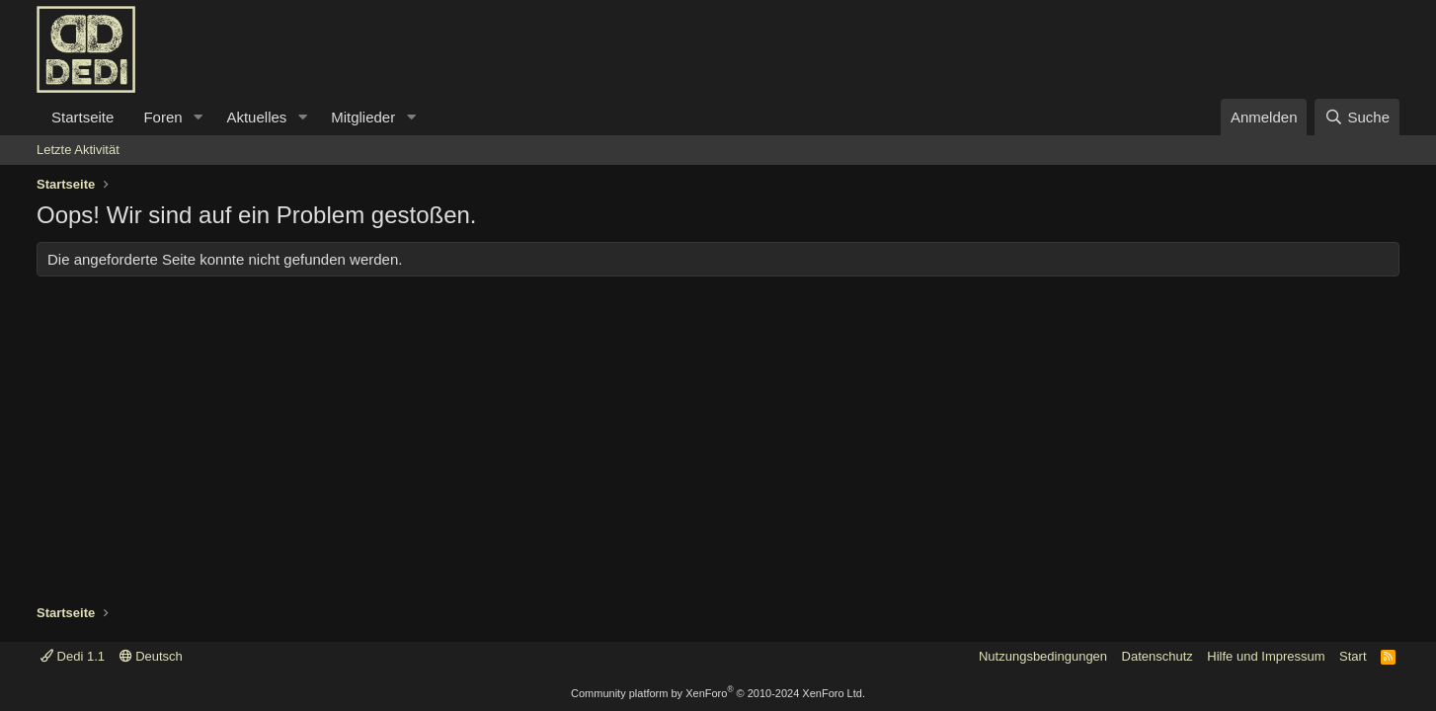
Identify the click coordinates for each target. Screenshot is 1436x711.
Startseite (82, 117)
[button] (197, 117)
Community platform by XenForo (718, 693)
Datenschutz (1157, 656)
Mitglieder (363, 117)
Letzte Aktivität (78, 149)
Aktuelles (256, 117)
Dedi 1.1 (72, 656)
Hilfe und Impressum (1265, 656)
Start (1352, 656)
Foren (162, 117)
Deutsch (151, 656)
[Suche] (1357, 117)
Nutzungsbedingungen (1043, 656)
